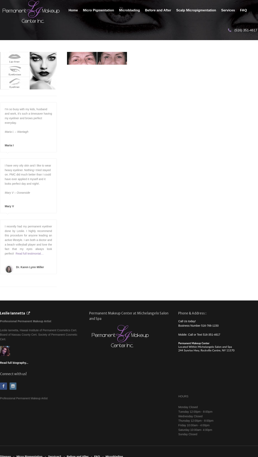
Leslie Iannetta (12, 313)
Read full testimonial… (30, 253)
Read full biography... (14, 362)
